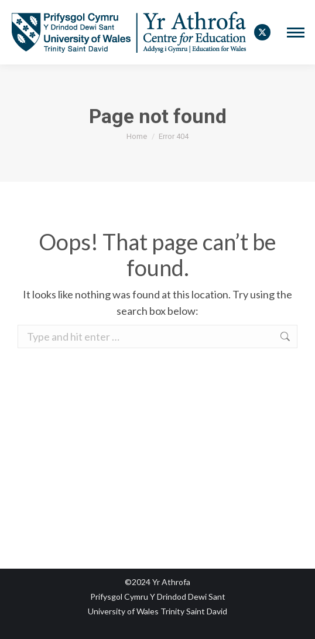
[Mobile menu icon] (295, 32)
